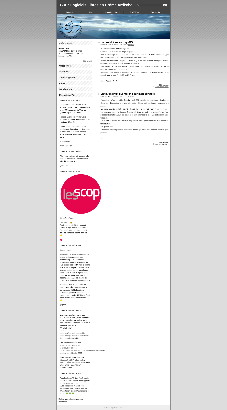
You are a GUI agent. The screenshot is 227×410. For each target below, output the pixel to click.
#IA (71, 273)
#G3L (73, 290)
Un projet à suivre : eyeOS (116, 42)
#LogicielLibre (81, 273)
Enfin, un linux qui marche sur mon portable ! (128, 93)
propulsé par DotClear (113, 407)
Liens (62, 83)
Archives (64, 71)
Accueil (69, 12)
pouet (62, 100)
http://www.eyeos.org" (153, 66)
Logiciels (131, 45)
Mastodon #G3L (67, 95)
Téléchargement (67, 77)
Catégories (65, 66)
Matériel (131, 96)
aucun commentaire (162, 87)
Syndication (65, 89)
